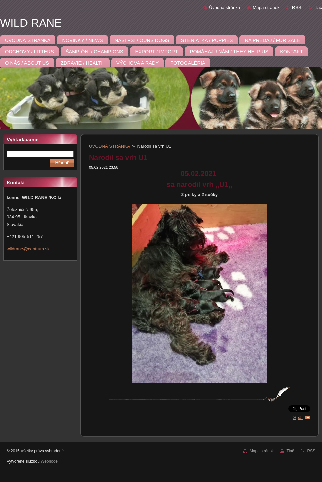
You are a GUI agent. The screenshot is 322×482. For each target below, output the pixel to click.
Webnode (49, 461)
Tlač (318, 7)
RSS (296, 7)
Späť (298, 417)
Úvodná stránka (224, 7)
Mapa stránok (266, 7)
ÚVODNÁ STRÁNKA (109, 146)
